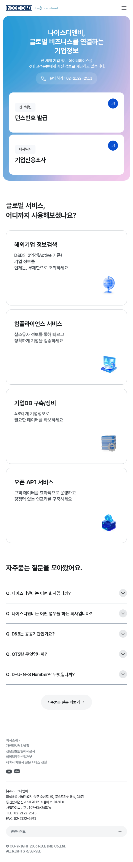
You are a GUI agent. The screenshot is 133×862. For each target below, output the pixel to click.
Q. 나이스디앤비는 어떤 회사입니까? (66, 593)
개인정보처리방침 (17, 746)
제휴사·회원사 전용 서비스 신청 (26, 762)
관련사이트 (66, 831)
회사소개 (14, 740)
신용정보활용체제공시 (20, 751)
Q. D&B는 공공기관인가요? (66, 634)
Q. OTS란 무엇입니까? (66, 654)
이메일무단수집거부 (19, 757)
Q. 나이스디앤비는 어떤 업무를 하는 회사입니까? (66, 613)
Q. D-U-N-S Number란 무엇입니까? (66, 674)
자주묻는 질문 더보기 (66, 702)
